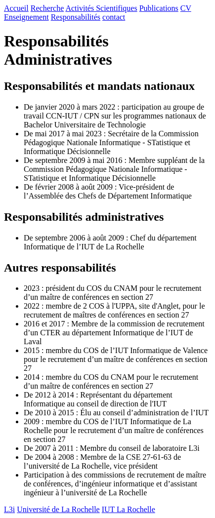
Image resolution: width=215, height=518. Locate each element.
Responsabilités (75, 17)
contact (113, 17)
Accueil (16, 8)
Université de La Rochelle (58, 509)
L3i (9, 509)
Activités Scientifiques (101, 8)
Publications (158, 8)
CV (185, 8)
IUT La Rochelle (128, 509)
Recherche (47, 8)
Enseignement (26, 17)
